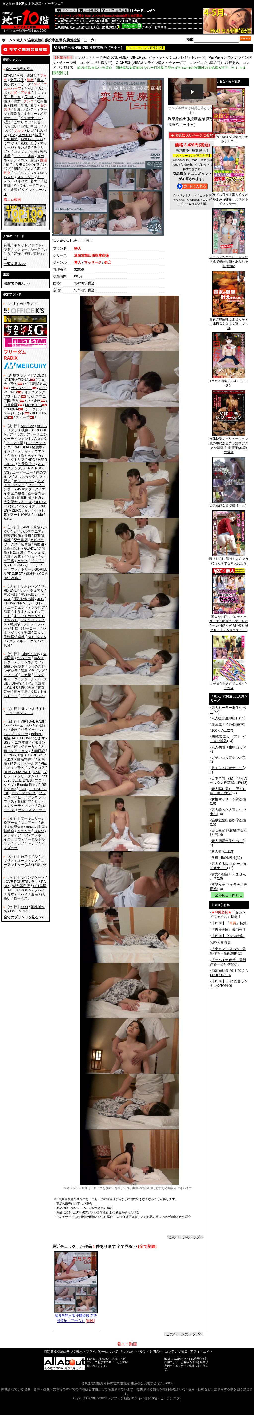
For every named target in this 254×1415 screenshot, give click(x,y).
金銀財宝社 (12, 548)
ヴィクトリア (14, 460)
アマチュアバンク (24, 483)
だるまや (24, 658)
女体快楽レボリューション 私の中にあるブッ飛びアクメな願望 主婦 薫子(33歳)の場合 (228, 444)
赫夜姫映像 (12, 536)
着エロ (35, 181)
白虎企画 (11, 405)
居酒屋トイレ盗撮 (225, 724)
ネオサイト (37, 709)
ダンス (28, 169)
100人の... (219, 730)
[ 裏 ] (88, 240)
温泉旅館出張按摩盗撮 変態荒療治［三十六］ (76, 1316)
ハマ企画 (34, 401)
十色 (28, 683)
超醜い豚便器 (14, 666)
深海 (7, 612)
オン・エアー (24, 481)
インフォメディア (18, 451)
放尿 (38, 135)
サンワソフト (21, 388)
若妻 (33, 105)
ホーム (7, 40)
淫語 (7, 122)
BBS (36, 755)
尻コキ (29, 97)
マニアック (29, 823)
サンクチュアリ (32, 590)
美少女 (9, 84)
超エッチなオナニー (227, 768)
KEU (13, 552)
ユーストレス (27, 861)
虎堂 (33, 692)
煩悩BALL (11, 738)
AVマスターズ (28, 489)
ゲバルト (31, 557)
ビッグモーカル (26, 747)
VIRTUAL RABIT (33, 721)
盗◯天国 (28, 688)
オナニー (30, 114)
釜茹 (27, 536)
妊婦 (17, 254)
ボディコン (19, 160)
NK (23, 709)
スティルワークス (23, 641)
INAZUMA (21, 447)
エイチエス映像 (24, 491)
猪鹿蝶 (37, 447)
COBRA (12, 409)
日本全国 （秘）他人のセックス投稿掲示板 (228, 780)
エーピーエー (22, 472)
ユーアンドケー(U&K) (24, 863)
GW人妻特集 (221, 942)
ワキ (33, 173)
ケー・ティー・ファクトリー (23, 567)
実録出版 (27, 595)
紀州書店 (21, 540)
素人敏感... (219, 851)
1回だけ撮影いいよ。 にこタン (229, 381)
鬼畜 (9, 164)
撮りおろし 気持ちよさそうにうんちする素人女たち (229, 559)
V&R (37, 772)
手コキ (39, 93)
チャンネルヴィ (29, 662)
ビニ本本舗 (20, 742)
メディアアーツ (16, 835)
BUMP (27, 738)
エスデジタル (14, 468)
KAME (26, 527)
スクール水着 (24, 156)
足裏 (17, 109)
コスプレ (21, 152)
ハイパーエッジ (18, 725)
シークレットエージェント (25, 605)
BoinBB (37, 734)
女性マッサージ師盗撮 (228, 799)
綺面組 (39, 544)
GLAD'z (30, 548)
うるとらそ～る (29, 455)
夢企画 (42, 865)
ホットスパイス (23, 793)
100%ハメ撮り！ (17, 755)
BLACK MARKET (17, 772)
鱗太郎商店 (21, 886)
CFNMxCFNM (15, 603)
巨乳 (24, 126)
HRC (31, 460)
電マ (40, 169)
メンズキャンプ (26, 844)
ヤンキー (21, 249)
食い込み (24, 147)
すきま (19, 612)
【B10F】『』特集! (229, 923)
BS (6, 742)
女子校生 (17, 80)
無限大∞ (16, 827)
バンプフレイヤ (16, 734)
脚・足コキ (12, 97)
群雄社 (31, 574)
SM (12, 135)
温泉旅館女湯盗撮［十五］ (228, 503)
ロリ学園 (40, 886)
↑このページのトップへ (185, 1237)
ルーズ (35, 249)
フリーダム (25, 776)
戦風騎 (15, 624)
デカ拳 (26, 675)
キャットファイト (27, 245)
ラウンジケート (33, 877)
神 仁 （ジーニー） (25, 628)
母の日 (38, 725)
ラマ (34, 882)
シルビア (38, 607)
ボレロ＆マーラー (32, 810)
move (30, 827)
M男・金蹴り (27, 76)
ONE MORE (19, 911)
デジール (27, 679)
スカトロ (25, 135)
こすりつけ (22, 122)
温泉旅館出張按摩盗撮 (228, 820)
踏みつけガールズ (24, 763)
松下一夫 (11, 823)
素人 (19, 40)
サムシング (29, 586)
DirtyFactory (31, 654)
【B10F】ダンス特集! (228, 936)
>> (15, 264)
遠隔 (36, 254)
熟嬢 (27, 633)
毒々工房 (21, 692)
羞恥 (17, 169)
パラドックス (31, 730)
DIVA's (16, 683)
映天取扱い (26, 464)
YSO (24, 907)
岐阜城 (26, 544)
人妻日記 (38, 751)
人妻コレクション (24, 749)
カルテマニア (31, 531)
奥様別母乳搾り (223, 858)
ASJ (41, 464)
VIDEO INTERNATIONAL (25, 377)
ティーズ (23, 417)
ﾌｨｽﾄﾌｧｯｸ (21, 181)
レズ (30, 131)
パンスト (30, 109)
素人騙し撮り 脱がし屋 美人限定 (228, 791)
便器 (7, 249)
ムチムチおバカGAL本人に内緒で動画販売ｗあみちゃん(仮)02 (228, 260)
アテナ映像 (19, 430)
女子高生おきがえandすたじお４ (229, 684)
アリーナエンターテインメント (25, 436)
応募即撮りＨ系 (29, 498)
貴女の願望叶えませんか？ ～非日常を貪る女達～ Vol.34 (228, 322)
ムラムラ (24, 831)
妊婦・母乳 (19, 105)
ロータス (21, 898)
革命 (36, 527)
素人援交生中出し (225, 718)
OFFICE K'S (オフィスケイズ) (25, 504)
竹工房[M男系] (36, 384)
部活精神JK (26, 759)
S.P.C (8, 519)
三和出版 (11, 595)
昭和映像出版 (24, 599)
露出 (33, 160)
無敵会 (9, 831)
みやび (39, 831)
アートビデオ (20, 515)
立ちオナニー (31, 118)
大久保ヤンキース (18, 502)
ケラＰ (22, 561)
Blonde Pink (26, 785)
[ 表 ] (75, 240)
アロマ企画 (14, 443)
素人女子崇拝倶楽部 (24, 635)
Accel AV (27, 426)
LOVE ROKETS (16, 882)
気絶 (24, 143)
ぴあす (40, 738)
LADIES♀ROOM (19, 890)
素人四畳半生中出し (227, 841)
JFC (40, 599)
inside (38, 515)
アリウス (16, 434)
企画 (33, 152)
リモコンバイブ (27, 164)
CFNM (9, 76)
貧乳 (7, 245)
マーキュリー (31, 818)
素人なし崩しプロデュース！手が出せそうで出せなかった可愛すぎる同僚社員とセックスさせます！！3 (228, 622)
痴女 (17, 101)
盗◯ (33, 143)
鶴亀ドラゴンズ (33, 671)
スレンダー (25, 177)
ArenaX (40, 439)
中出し (35, 126)
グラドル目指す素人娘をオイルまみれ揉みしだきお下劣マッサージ (228, 198)
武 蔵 (41, 827)
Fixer (22, 789)
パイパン (21, 173)
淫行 (26, 254)
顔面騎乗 (11, 139)
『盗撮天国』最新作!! (228, 930)
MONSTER (33, 405)
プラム (19, 768)
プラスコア (36, 768)
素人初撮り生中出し (227, 747)
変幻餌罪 (24, 801)
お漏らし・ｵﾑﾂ (32, 139)
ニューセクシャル (19, 713)
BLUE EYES (22, 780)
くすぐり (11, 143)
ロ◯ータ (24, 84)
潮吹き (15, 114)
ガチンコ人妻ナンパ (227, 757)
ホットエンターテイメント (24, 803)
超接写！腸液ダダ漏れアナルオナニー (228, 137)
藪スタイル (29, 856)
